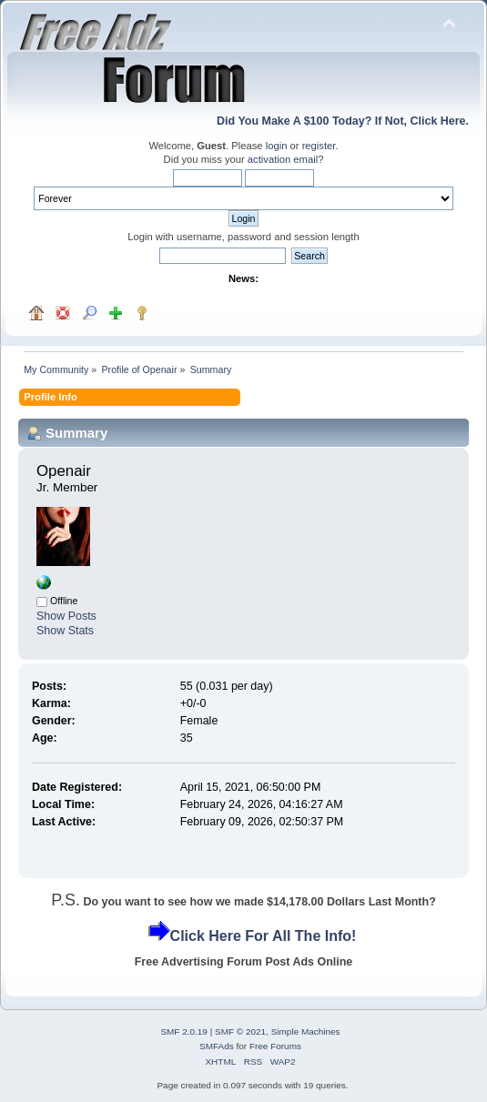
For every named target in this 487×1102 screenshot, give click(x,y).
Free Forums (275, 1046)
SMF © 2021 (240, 1031)
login (277, 145)
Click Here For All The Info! (263, 936)
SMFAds (216, 1046)
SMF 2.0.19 (184, 1031)
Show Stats (65, 630)
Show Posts (66, 616)
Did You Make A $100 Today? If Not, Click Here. (343, 121)
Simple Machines (305, 1031)
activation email (283, 159)
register (319, 145)
